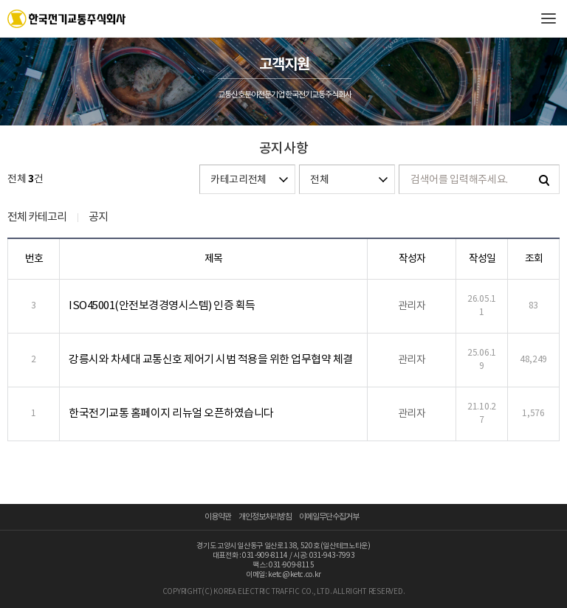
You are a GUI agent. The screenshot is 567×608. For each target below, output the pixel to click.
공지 (98, 217)
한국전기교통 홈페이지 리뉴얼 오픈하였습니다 (171, 413)
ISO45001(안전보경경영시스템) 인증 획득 (162, 306)
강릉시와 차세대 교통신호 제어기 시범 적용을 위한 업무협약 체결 (211, 359)
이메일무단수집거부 (329, 517)
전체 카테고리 (36, 217)
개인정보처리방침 (265, 517)
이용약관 (218, 517)
